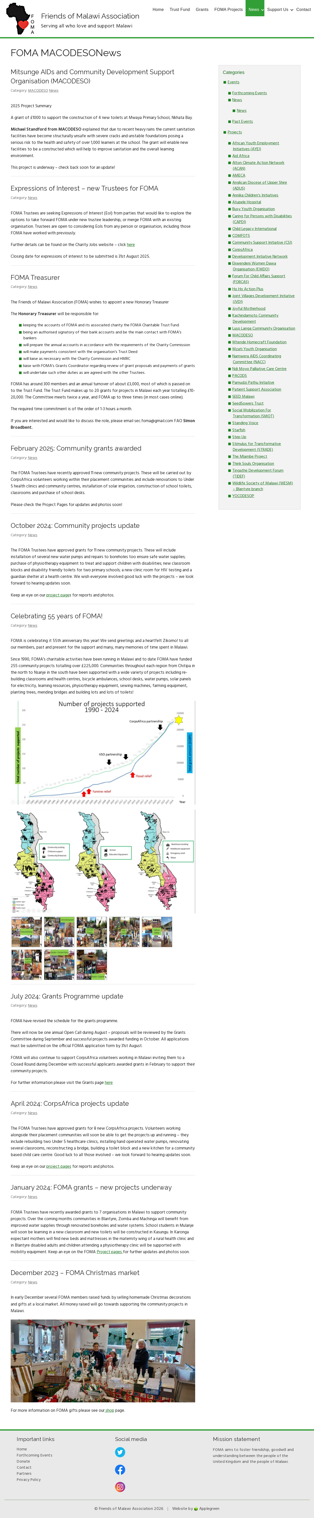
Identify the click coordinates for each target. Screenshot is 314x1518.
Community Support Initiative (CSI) (262, 242)
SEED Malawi (243, 396)
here (131, 244)
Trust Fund (180, 9)
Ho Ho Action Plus (247, 289)
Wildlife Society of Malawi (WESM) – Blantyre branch (262, 486)
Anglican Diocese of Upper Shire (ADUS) (259, 185)
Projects (235, 132)
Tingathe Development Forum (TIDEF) (257, 473)
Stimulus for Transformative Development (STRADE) (256, 447)
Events (233, 82)
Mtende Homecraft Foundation (259, 342)
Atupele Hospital (246, 202)
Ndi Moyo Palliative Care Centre (259, 369)
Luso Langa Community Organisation (263, 328)
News (254, 9)
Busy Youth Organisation (253, 209)
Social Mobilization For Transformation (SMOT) (253, 413)
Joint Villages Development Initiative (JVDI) (263, 299)
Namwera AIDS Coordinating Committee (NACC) (256, 359)
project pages (58, 1166)
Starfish (238, 430)
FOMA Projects (229, 9)
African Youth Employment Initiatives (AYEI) (255, 146)
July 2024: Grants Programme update (67, 996)
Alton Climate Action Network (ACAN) (258, 166)
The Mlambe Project (249, 456)
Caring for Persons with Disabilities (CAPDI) (262, 219)
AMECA (238, 175)
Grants (202, 9)
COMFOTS (241, 236)
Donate (23, 1462)
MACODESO (38, 91)
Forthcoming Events (249, 93)
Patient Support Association (256, 389)
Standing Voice (245, 423)
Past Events (242, 121)
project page (57, 595)
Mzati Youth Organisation (254, 349)
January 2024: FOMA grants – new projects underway (91, 1187)
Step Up (239, 437)
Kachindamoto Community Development (255, 318)
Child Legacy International (254, 229)
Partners (24, 1474)
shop (109, 1410)
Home (158, 9)
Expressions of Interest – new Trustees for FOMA (84, 188)
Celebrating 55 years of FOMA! (57, 616)
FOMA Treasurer (35, 277)
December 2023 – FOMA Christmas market (75, 1273)
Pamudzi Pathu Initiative (253, 382)
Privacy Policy (28, 1480)
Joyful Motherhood (248, 308)
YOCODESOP (243, 496)
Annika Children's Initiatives (255, 195)
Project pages (110, 1252)
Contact (303, 9)
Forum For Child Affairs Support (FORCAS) (258, 279)
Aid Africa (240, 156)
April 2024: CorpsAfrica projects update (70, 1103)
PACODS (239, 376)
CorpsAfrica (242, 250)
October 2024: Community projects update (75, 525)
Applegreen (209, 1509)
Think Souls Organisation (253, 464)
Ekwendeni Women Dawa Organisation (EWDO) (254, 266)
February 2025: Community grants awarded (76, 448)
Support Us (277, 9)
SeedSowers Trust (248, 403)
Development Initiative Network (260, 256)
